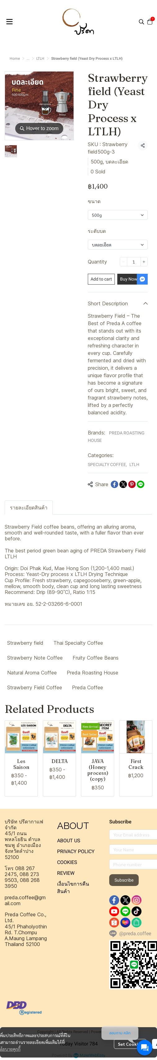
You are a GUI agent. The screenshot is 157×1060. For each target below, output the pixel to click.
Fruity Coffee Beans (96, 658)
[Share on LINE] (140, 484)
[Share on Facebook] (114, 484)
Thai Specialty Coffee (78, 643)
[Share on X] (123, 484)
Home (15, 58)
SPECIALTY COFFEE (107, 464)
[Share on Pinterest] (132, 484)
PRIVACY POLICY (76, 851)
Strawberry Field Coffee (34, 687)
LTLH (40, 58)
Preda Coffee (87, 687)
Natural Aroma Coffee (32, 673)
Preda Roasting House (92, 673)
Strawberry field (25, 643)
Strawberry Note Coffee (35, 658)
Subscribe (123, 880)
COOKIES (67, 862)
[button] (141, 21)
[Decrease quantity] (123, 261)
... (28, 58)
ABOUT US (68, 841)
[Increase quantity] (144, 261)
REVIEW (65, 873)
